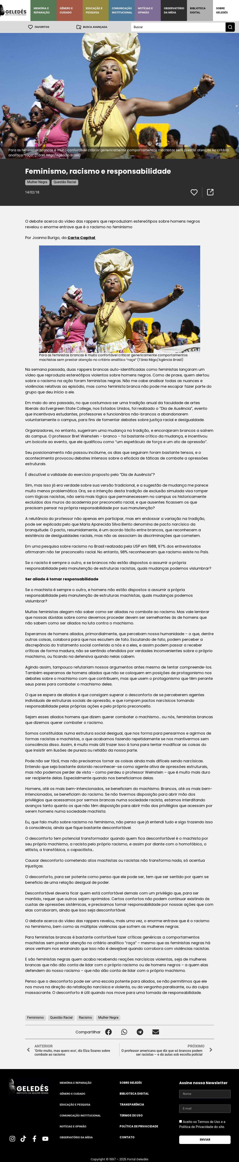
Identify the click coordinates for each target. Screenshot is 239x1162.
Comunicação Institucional (122, 10)
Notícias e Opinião (145, 10)
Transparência (132, 1104)
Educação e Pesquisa (94, 10)
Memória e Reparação (42, 10)
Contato (127, 1137)
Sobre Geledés (222, 10)
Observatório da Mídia (174, 10)
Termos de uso (131, 1115)
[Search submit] (230, 26)
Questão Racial (65, 182)
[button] (108, 1032)
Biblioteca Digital (198, 10)
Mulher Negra (37, 182)
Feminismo (35, 1017)
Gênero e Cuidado (66, 10)
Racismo (85, 1017)
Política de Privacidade (139, 1126)
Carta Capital (82, 237)
